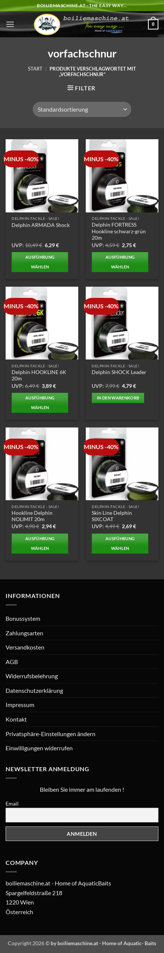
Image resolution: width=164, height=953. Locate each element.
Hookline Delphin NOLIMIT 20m (32, 516)
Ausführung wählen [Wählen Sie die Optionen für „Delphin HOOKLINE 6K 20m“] (39, 402)
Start (35, 69)
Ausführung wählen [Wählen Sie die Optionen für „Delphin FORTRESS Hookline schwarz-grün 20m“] (120, 262)
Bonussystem (23, 618)
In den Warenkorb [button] (118, 397)
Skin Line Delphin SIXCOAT (112, 516)
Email (12, 803)
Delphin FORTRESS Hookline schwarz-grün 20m (119, 231)
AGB (12, 661)
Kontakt (16, 719)
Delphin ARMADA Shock (41, 225)
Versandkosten (25, 647)
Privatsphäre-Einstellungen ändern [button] (50, 733)
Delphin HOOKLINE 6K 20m (39, 375)
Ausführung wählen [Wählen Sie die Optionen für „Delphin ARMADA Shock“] (39, 262)
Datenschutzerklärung (34, 690)
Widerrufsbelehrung (32, 675)
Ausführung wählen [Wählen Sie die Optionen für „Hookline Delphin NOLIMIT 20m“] (39, 543)
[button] (10, 24)
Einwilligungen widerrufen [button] (39, 747)
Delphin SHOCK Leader (119, 372)
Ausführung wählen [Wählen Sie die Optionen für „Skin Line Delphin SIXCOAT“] (120, 543)
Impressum (20, 704)
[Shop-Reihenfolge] (82, 109)
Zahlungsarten (24, 632)
